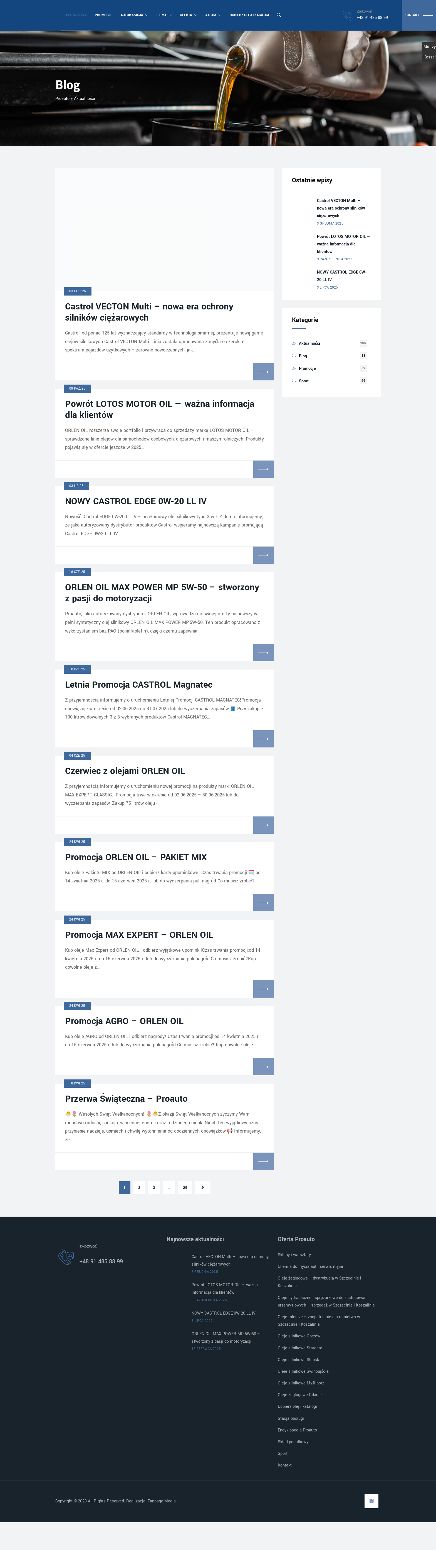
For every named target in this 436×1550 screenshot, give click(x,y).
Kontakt (285, 1465)
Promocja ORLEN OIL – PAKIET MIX (136, 857)
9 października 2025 (334, 259)
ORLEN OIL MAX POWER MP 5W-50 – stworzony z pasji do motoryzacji (162, 593)
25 (185, 1187)
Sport (304, 381)
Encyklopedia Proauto (297, 1430)
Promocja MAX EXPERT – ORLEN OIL (139, 935)
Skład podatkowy (293, 1442)
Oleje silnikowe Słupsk (298, 1360)
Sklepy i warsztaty (294, 1255)
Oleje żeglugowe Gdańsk (300, 1395)
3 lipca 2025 (327, 287)
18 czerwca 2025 (206, 1349)
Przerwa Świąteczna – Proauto (126, 1098)
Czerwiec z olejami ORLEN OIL (125, 771)
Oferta (188, 15)
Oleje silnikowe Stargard (300, 1348)
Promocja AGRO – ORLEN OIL (124, 1021)
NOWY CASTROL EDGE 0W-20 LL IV (136, 501)
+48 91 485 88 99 (101, 1262)
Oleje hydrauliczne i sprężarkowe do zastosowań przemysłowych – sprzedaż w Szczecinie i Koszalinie (326, 1301)
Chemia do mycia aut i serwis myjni (310, 1266)
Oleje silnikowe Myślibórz (301, 1383)
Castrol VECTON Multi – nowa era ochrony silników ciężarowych (149, 312)
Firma (163, 15)
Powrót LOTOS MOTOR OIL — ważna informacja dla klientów (159, 409)
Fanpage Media (162, 1501)
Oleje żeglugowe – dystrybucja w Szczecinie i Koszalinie (319, 1282)
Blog (303, 356)
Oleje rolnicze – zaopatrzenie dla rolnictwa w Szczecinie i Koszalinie (319, 1320)
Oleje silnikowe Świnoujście (303, 1371)
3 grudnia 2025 (330, 223)
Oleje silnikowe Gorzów (299, 1336)
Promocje (103, 15)
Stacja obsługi (291, 1418)
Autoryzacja (134, 15)
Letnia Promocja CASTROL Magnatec (138, 684)
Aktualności (75, 15)
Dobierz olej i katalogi (249, 15)
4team (213, 15)
